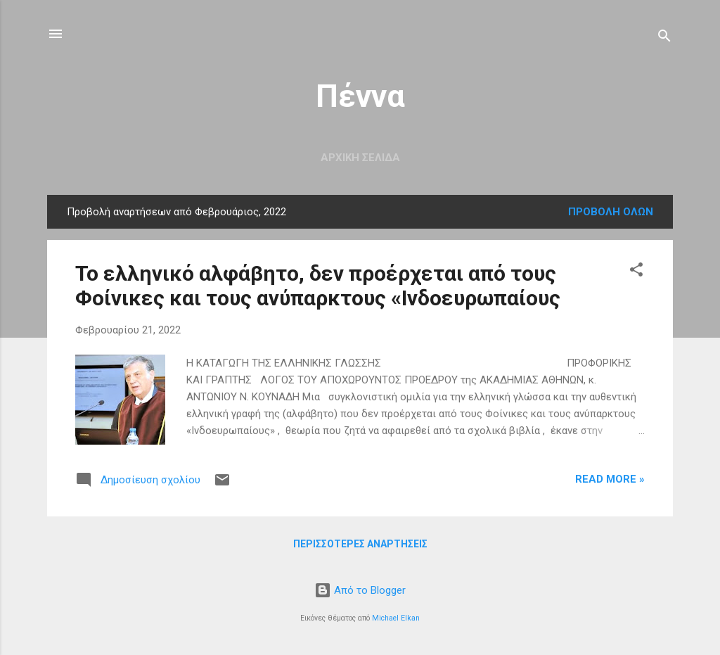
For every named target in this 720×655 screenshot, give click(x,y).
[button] (636, 272)
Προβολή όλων (610, 211)
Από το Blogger (360, 590)
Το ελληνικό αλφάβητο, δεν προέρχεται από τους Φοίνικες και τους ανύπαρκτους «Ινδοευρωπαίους (317, 285)
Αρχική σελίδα (360, 157)
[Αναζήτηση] (664, 38)
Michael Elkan (396, 618)
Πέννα (360, 96)
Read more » (610, 479)
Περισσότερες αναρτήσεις (360, 543)
